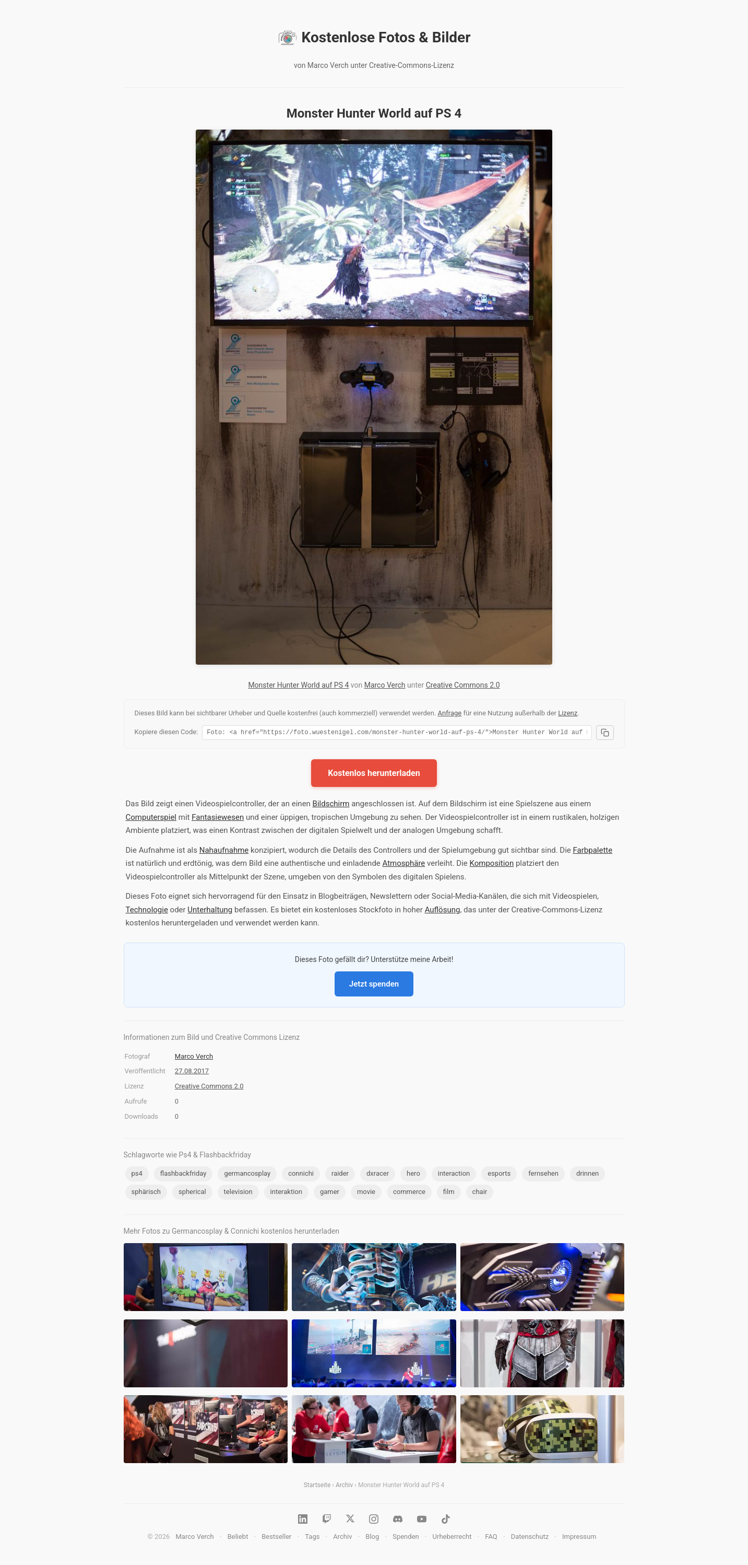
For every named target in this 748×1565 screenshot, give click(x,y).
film (449, 1193)
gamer (329, 1193)
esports (499, 1175)
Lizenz (567, 713)
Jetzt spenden (374, 985)
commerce (409, 1193)
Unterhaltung (209, 911)
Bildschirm (331, 805)
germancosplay (247, 1175)
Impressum (579, 1538)
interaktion (286, 1193)
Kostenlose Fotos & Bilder (374, 37)
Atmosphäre (404, 865)
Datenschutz (530, 1538)
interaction (454, 1175)
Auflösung (442, 911)
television (238, 1193)
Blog (372, 1538)
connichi (301, 1175)
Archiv (344, 1486)
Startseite (317, 1486)
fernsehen (543, 1175)
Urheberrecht (452, 1538)
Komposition (492, 865)
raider (340, 1175)
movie (366, 1193)
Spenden (406, 1538)
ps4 (137, 1175)
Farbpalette (593, 851)
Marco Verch (385, 685)
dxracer (377, 1175)
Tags (312, 1538)
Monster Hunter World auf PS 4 (298, 685)
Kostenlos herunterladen (374, 775)
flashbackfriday (183, 1175)
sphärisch (146, 1193)
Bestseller (276, 1538)
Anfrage (450, 713)
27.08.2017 (192, 1072)
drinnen (587, 1175)
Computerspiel (151, 819)
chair (480, 1193)
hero (413, 1175)
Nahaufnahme (224, 851)
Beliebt (238, 1538)
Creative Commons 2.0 (463, 685)
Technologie (147, 911)
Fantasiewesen (218, 819)
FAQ (491, 1538)
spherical (192, 1193)
